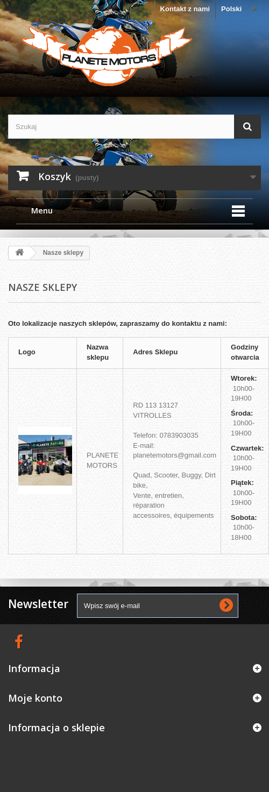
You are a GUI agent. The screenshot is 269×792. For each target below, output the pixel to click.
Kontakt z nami (185, 9)
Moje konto (35, 697)
